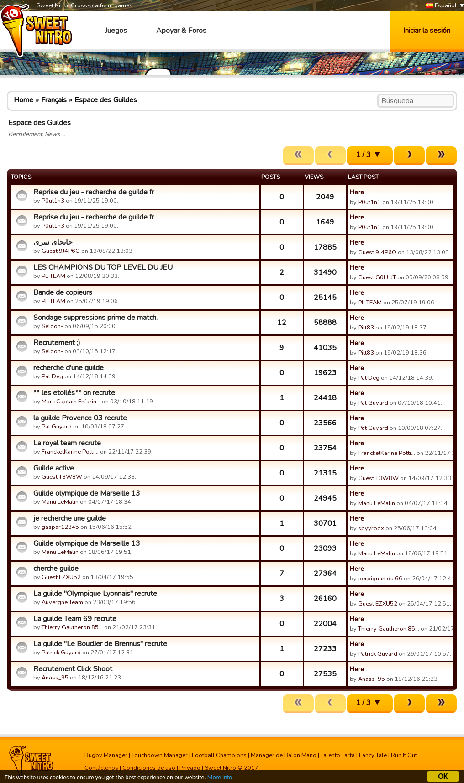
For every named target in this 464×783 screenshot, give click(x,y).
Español (441, 5)
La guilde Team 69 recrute (74, 619)
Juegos (116, 31)
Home (23, 100)
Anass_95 (55, 677)
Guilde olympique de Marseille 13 (86, 493)
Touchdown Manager (160, 755)
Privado (189, 768)
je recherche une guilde (69, 518)
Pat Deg (52, 376)
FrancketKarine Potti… (70, 452)
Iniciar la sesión (426, 31)
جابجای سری (53, 242)
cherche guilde (56, 568)
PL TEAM (53, 276)
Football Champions (219, 755)
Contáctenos (101, 768)
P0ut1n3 (53, 201)
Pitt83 (366, 328)
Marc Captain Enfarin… (71, 401)
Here (357, 192)
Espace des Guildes (105, 100)
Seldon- (52, 326)
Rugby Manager (105, 755)
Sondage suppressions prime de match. (95, 317)
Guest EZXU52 (61, 577)
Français (54, 100)
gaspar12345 (60, 527)
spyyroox (371, 528)
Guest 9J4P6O (61, 251)
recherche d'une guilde (68, 368)
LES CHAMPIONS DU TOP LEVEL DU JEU (103, 267)
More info (219, 778)
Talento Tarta (338, 755)
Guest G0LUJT (377, 277)
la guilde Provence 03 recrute (80, 418)
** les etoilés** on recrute (74, 393)
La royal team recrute (67, 443)
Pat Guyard (373, 403)
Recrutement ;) (56, 342)
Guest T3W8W (62, 477)
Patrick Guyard (61, 652)
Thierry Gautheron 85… (72, 627)
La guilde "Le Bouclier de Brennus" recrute (100, 644)
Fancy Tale (373, 755)
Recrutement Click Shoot (72, 669)
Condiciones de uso (148, 768)
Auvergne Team (62, 602)
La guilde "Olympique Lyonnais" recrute (95, 593)
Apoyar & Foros (181, 31)
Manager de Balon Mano (283, 755)
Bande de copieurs (62, 292)
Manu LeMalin (60, 502)
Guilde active (53, 468)
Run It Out (404, 755)
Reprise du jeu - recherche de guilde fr (93, 192)
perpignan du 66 (380, 578)
